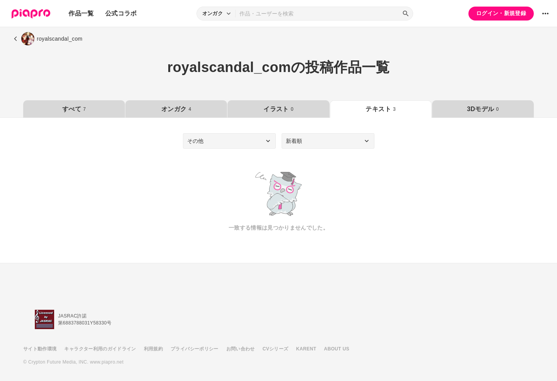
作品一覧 (81, 13)
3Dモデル (483, 109)
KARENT (306, 349)
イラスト (278, 109)
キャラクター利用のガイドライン (100, 349)
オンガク (176, 109)
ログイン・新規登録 (501, 13)
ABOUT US (336, 349)
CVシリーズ (276, 349)
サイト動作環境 (39, 349)
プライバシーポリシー (195, 349)
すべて (74, 109)
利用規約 (153, 349)
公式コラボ (121, 13)
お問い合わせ (240, 349)
